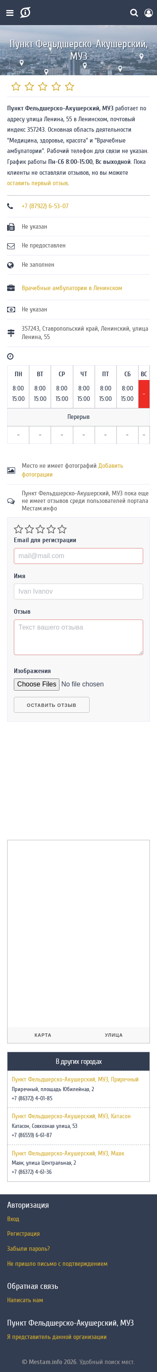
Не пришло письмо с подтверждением (57, 1263)
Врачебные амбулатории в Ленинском (72, 288)
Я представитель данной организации (57, 1337)
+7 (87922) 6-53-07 (45, 206)
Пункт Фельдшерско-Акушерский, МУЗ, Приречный (75, 1079)
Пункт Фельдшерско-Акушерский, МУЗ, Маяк (68, 1153)
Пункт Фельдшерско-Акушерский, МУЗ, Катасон (71, 1116)
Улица (114, 1035)
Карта (42, 1035)
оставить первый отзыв (37, 183)
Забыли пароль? (28, 1248)
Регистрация (23, 1233)
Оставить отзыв (52, 705)
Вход (13, 1219)
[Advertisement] (70, 784)
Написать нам (25, 1300)
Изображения (32, 671)
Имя (20, 576)
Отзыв (22, 611)
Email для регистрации (45, 540)
